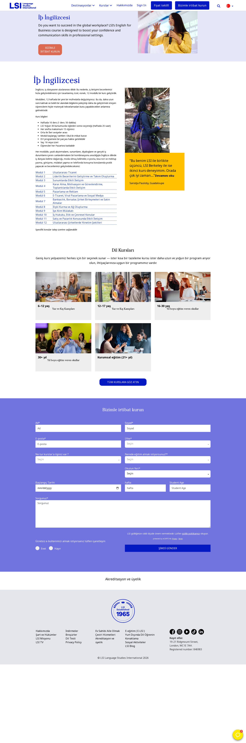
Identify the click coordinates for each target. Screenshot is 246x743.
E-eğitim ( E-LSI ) (135, 709)
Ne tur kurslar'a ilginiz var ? (52, 454)
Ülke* (128, 438)
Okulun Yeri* (132, 468)
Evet (40, 548)
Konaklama (131, 717)
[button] (229, 5)
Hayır (55, 548)
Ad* (37, 423)
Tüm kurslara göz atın (123, 382)
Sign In (141, 5)
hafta (128, 482)
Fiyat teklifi (161, 5)
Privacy (174, 539)
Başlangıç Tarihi (45, 482)
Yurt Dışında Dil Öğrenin (140, 713)
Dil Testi (71, 717)
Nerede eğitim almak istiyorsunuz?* (146, 454)
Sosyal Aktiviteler (135, 721)
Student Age (177, 482)
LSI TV (39, 721)
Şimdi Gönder (168, 548)
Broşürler (71, 713)
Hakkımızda (124, 5)
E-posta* (40, 438)
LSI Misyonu (43, 717)
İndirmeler (72, 709)
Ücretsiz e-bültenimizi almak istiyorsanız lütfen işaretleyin (70, 541)
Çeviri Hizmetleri (105, 713)
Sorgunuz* (41, 498)
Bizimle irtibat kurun (192, 5)
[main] (123, 286)
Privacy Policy (74, 721)
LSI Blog (130, 724)
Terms (181, 539)
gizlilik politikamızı (191, 533)
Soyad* (129, 423)
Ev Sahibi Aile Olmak (107, 709)
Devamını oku (165, 175)
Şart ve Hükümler (46, 713)
